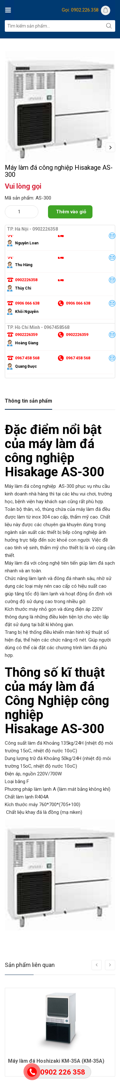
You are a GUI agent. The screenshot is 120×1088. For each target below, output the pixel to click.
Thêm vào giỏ (71, 240)
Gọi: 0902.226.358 (80, 10)
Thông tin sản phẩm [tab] (28, 430)
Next (110, 147)
